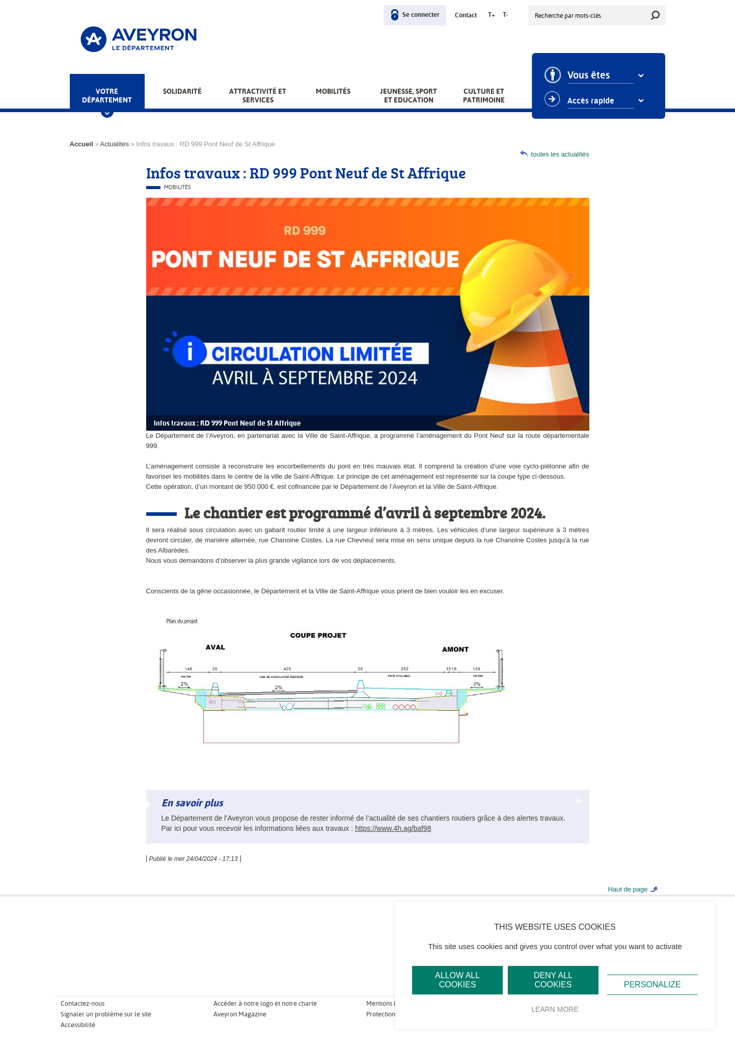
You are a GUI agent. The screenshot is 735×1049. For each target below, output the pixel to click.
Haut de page (627, 889)
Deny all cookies (553, 980)
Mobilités (333, 91)
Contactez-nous (82, 1003)
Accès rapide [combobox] (591, 101)
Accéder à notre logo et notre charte (265, 1003)
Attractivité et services (257, 95)
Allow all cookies (457, 980)
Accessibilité (78, 1025)
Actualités (114, 144)
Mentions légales (390, 1003)
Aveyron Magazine (239, 1014)
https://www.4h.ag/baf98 (393, 828)
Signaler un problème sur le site (106, 1014)
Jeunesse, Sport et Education (408, 95)
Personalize (652, 984)
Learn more (555, 1009)
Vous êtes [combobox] (589, 75)
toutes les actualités (560, 154)
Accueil (81, 144)
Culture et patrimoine (484, 95)
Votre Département (107, 95)
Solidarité (182, 91)
